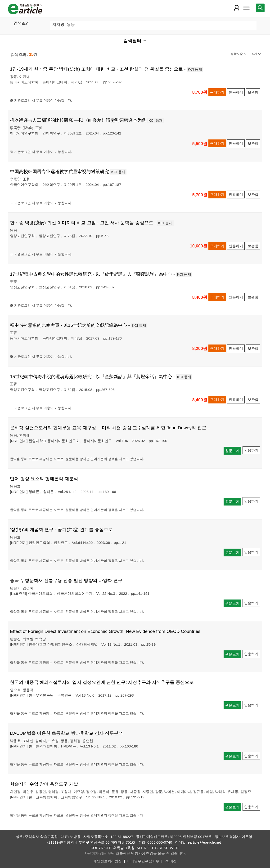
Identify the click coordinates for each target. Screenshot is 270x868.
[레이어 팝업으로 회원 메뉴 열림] (236, 8)
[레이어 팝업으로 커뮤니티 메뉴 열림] (246, 8)
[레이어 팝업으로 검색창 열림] (260, 8)
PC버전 (170, 861)
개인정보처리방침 (107, 861)
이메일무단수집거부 (143, 861)
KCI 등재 (195, 69)
